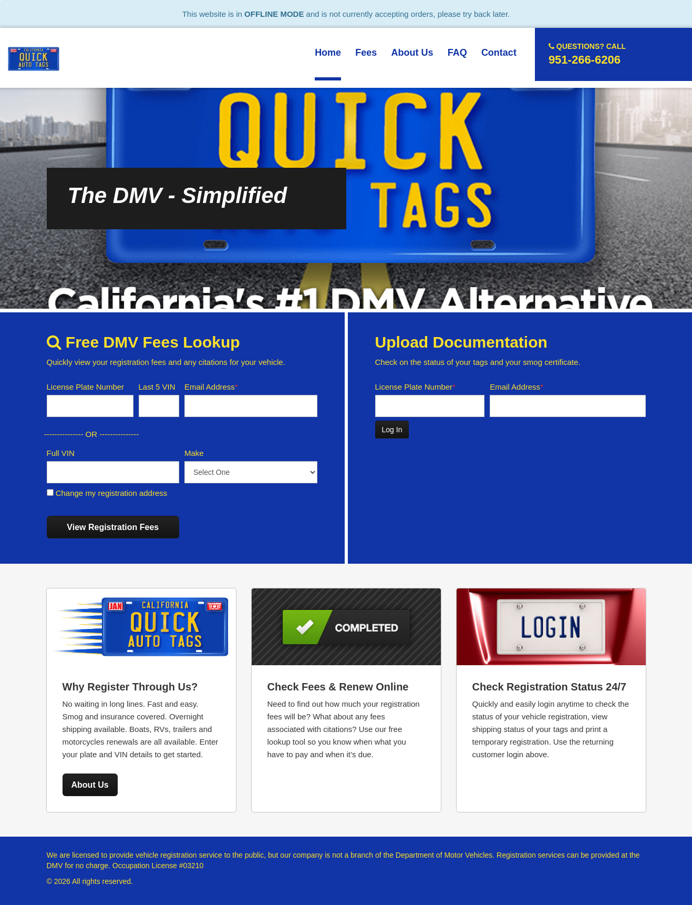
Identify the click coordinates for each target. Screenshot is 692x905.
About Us (412, 52)
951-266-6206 (587, 53)
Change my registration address (107, 493)
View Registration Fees (113, 527)
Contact (499, 52)
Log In (392, 429)
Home (328, 52)
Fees (366, 52)
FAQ (457, 52)
